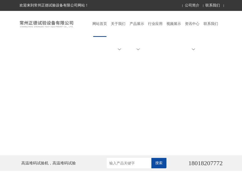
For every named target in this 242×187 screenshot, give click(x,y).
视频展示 (173, 24)
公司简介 (192, 5)
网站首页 (99, 24)
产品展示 (137, 36)
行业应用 (155, 24)
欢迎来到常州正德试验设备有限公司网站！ (54, 5)
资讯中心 (192, 36)
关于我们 (118, 36)
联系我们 (212, 5)
